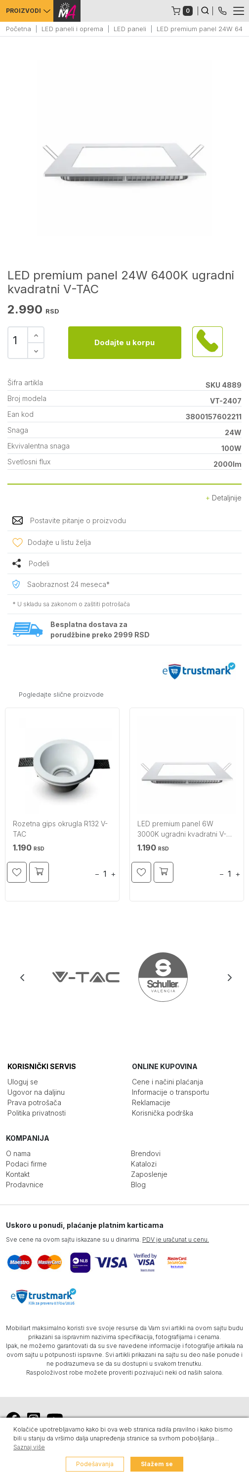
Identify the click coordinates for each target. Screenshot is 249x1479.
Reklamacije (151, 1102)
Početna (18, 29)
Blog (138, 1184)
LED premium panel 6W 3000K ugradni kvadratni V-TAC (181, 830)
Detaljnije (224, 497)
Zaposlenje (149, 1174)
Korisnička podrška (162, 1113)
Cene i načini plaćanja (167, 1081)
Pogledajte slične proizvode (61, 694)
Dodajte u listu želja (59, 542)
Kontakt (18, 1174)
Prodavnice (24, 1184)
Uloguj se (22, 1081)
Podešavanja (95, 1464)
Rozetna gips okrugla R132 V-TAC (60, 828)
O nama (18, 1153)
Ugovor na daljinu (36, 1092)
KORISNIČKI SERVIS (41, 1066)
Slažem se (157, 1464)
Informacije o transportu (170, 1092)
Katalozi (144, 1164)
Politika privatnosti (36, 1113)
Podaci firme (26, 1164)
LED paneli (130, 29)
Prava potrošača (34, 1102)
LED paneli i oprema (72, 29)
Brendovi (146, 1153)
